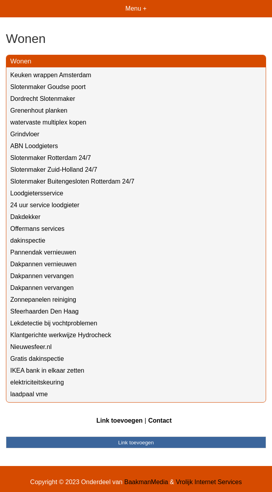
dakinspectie (27, 240)
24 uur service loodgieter (44, 205)
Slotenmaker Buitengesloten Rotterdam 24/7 (72, 181)
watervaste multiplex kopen (48, 122)
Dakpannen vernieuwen (43, 264)
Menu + (136, 8)
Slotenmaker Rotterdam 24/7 (50, 157)
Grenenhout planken (38, 110)
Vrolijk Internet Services (209, 482)
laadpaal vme (29, 394)
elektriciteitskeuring (37, 382)
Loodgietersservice (36, 193)
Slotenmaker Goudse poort (48, 87)
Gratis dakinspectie (37, 358)
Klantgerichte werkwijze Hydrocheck (60, 335)
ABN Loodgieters (34, 146)
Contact (160, 420)
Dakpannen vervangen (42, 276)
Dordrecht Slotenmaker (42, 98)
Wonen (21, 61)
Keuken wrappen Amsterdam (50, 75)
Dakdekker (25, 217)
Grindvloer (24, 134)
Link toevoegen (119, 420)
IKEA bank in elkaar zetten (47, 370)
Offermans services (37, 228)
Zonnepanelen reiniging (43, 299)
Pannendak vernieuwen (43, 252)
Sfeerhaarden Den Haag (44, 311)
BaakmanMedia (146, 482)
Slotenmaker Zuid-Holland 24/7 (53, 169)
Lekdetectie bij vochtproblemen (53, 323)
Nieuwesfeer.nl (31, 346)
